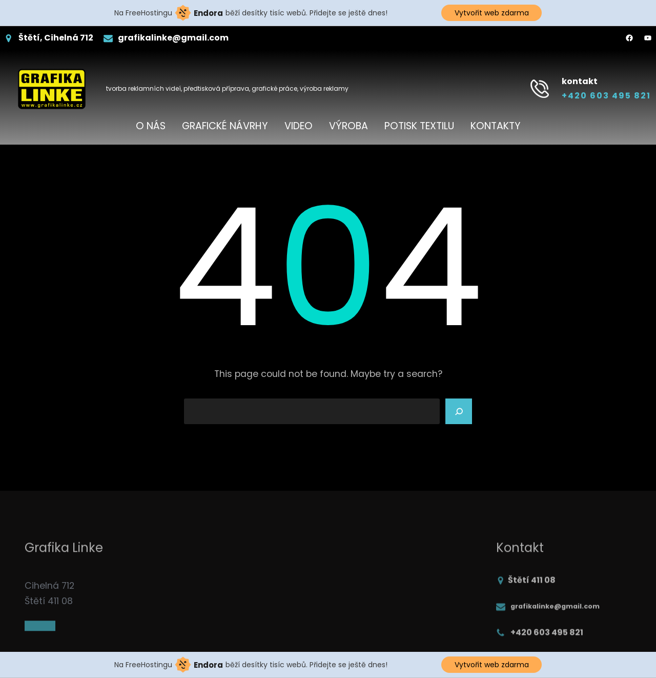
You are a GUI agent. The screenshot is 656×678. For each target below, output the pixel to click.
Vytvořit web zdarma (492, 13)
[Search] (458, 411)
